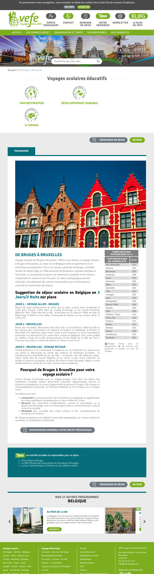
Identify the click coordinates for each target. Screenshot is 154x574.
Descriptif (54, 507)
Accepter (84, 7)
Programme (21, 128)
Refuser (69, 7)
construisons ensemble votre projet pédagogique (60, 407)
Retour (137, 117)
